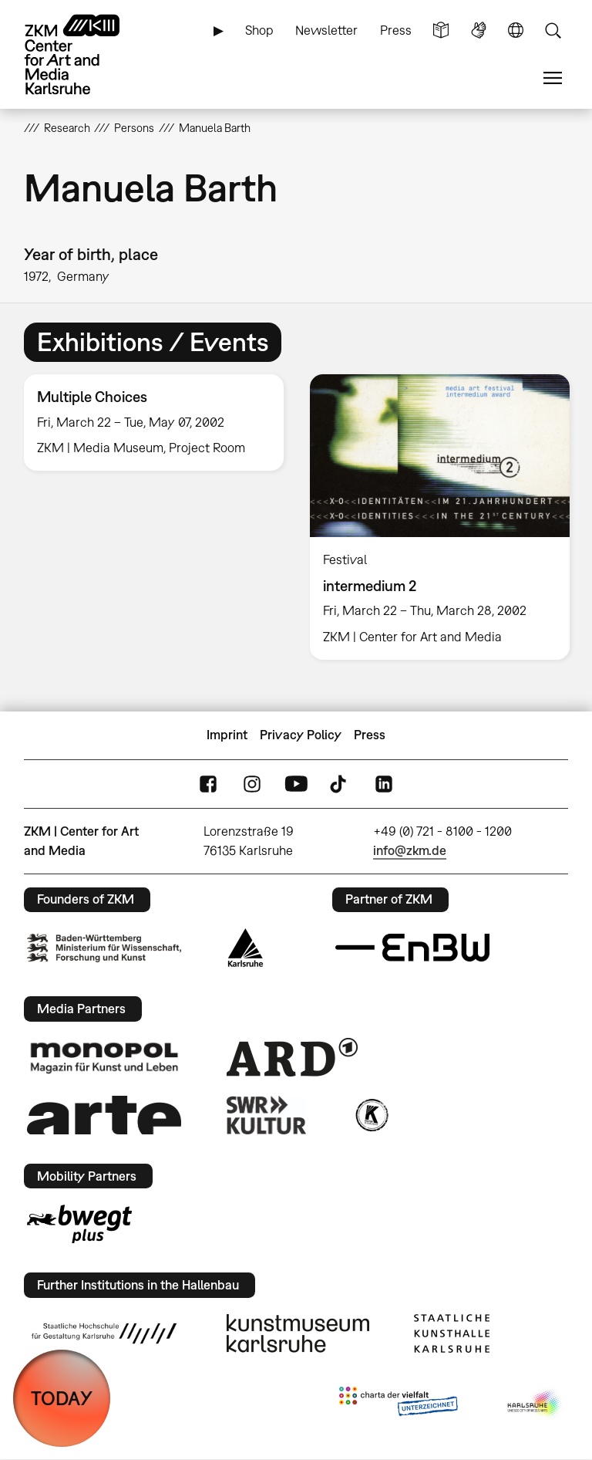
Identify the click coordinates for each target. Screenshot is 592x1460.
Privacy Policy (300, 734)
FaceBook (208, 783)
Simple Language (441, 30)
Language (515, 30)
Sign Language (478, 30)
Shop (259, 30)
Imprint (227, 734)
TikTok (340, 783)
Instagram (252, 783)
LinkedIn (383, 783)
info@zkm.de (409, 850)
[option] (154, 422)
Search (552, 30)
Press (396, 30)
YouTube (296, 783)
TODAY (61, 1398)
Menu (552, 78)
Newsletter (326, 30)
